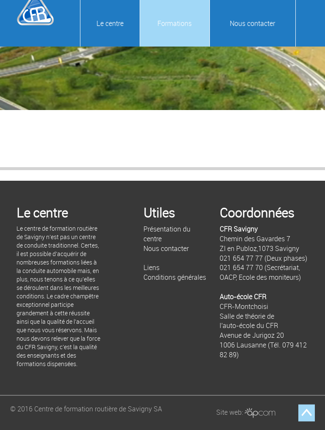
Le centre (110, 23)
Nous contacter (252, 23)
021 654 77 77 (241, 258)
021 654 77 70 (241, 267)
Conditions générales (174, 277)
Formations (174, 23)
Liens (151, 267)
